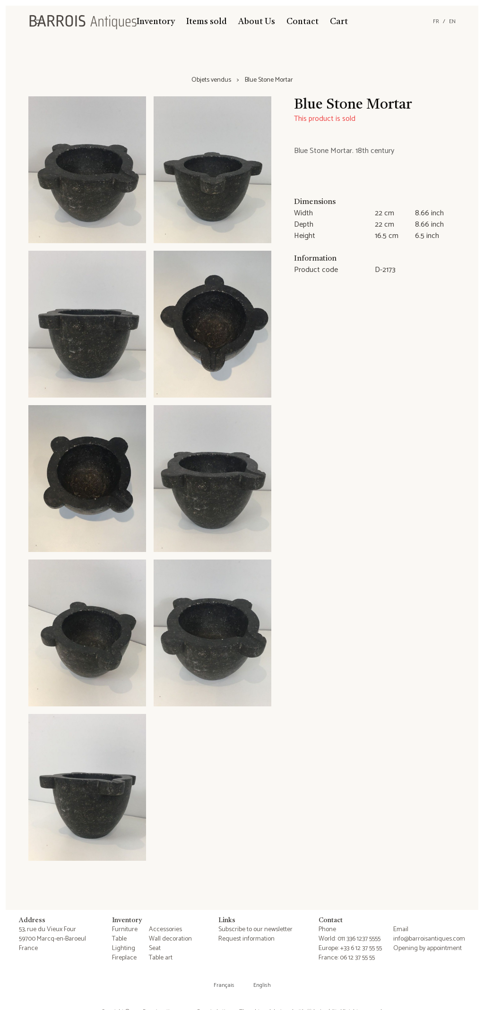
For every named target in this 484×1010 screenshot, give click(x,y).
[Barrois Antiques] (82, 21)
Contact (302, 21)
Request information (246, 939)
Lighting (123, 948)
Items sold (206, 21)
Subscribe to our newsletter (255, 929)
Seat (155, 948)
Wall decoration (170, 939)
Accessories (165, 929)
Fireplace (124, 957)
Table (119, 939)
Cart (339, 21)
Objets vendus (211, 80)
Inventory (156, 21)
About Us (256, 21)
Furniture (125, 929)
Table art (161, 957)
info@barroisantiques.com (429, 939)
